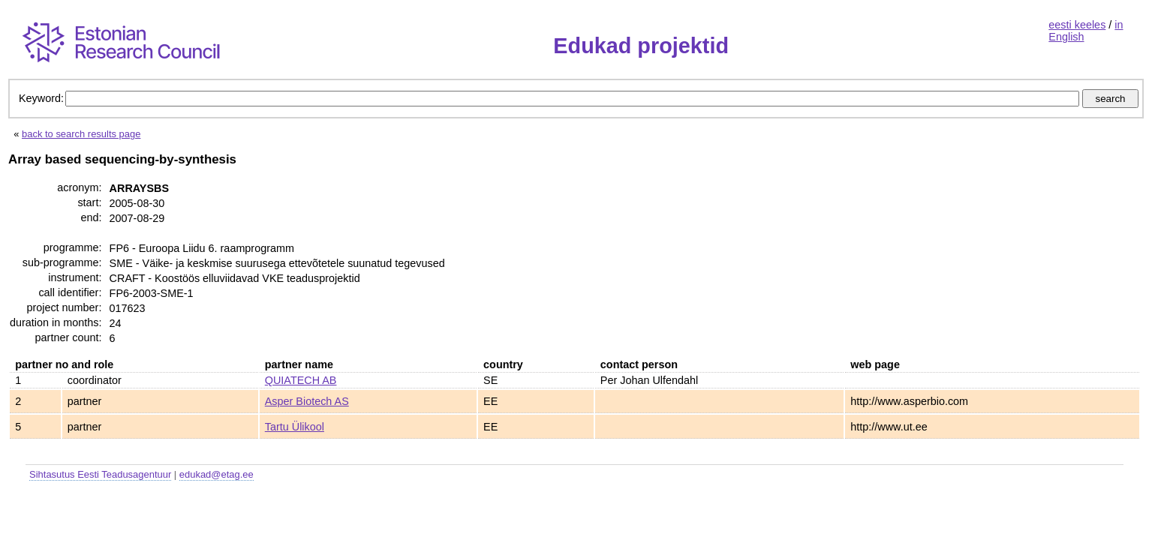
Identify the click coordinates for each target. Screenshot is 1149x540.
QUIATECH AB (301, 380)
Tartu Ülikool (294, 427)
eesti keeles (1076, 25)
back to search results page (81, 134)
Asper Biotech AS (307, 401)
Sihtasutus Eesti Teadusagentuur (100, 474)
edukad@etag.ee (216, 474)
